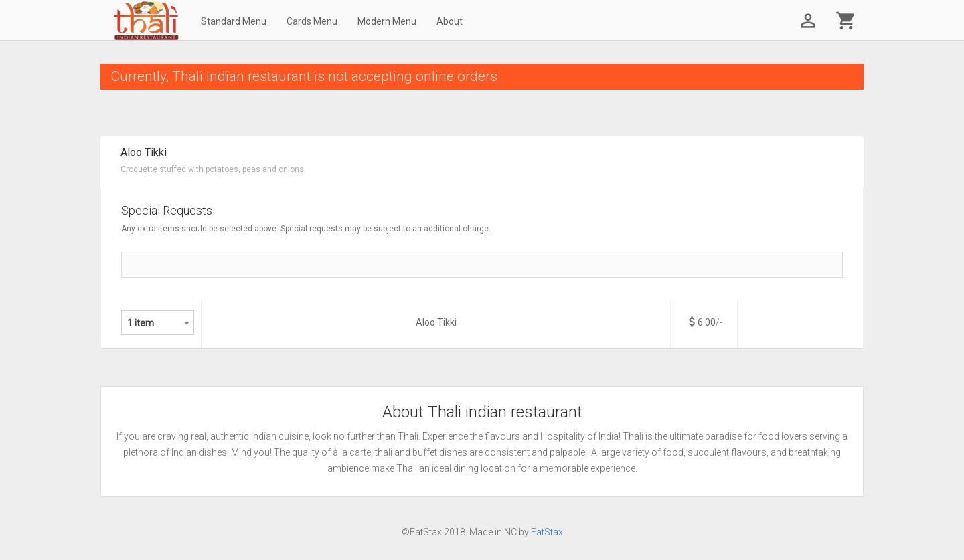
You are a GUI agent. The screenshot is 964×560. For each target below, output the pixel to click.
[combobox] (157, 322)
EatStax (547, 532)
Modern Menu (386, 21)
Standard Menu (233, 21)
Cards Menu (312, 21)
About (449, 21)
